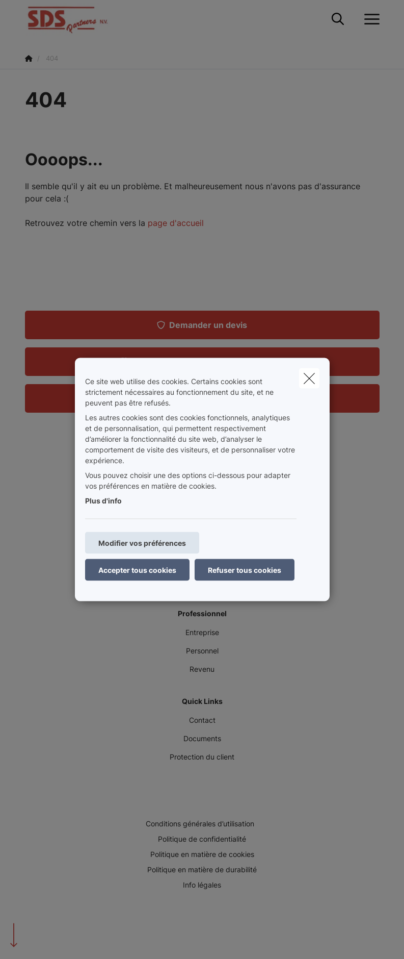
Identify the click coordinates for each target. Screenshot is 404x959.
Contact (202, 720)
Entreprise (202, 632)
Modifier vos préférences (142, 543)
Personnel (202, 650)
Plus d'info (103, 500)
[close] (309, 378)
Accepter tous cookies (137, 570)
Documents (202, 738)
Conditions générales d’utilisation (200, 823)
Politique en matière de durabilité (202, 869)
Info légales (202, 884)
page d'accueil (176, 223)
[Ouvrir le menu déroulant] (369, 19)
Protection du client (202, 756)
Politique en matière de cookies (202, 854)
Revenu (202, 669)
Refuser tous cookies (244, 570)
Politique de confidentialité (202, 839)
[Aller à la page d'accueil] (73, 19)
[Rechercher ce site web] (338, 19)
